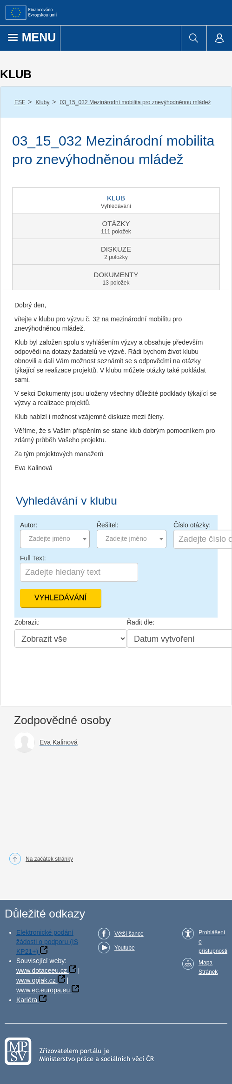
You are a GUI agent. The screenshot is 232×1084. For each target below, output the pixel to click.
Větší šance (129, 934)
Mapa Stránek (208, 967)
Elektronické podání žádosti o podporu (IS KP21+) (47, 942)
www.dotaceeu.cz (41, 970)
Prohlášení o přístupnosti (213, 941)
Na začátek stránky (49, 859)
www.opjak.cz (36, 980)
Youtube (124, 947)
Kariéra (26, 1000)
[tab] (116, 200)
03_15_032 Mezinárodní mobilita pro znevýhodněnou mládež (135, 102)
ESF (19, 102)
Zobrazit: (27, 622)
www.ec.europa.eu (43, 990)
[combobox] (55, 539)
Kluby (42, 102)
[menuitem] (193, 38)
